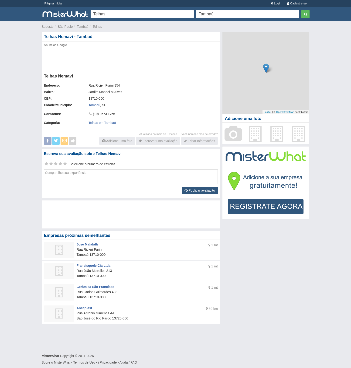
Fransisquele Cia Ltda (93, 265)
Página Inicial (53, 3)
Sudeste (48, 26)
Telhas (97, 26)
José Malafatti (87, 244)
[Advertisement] (131, 58)
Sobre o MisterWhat (56, 362)
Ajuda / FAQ (128, 362)
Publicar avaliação (199, 190)
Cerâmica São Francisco (96, 287)
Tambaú (83, 26)
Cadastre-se (297, 3)
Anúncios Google (55, 45)
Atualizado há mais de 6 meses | (160, 133)
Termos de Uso (84, 362)
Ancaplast (84, 308)
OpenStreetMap (285, 112)
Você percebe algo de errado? (199, 133)
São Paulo (65, 26)
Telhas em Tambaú (102, 123)
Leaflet (267, 112)
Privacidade (108, 362)
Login (276, 3)
